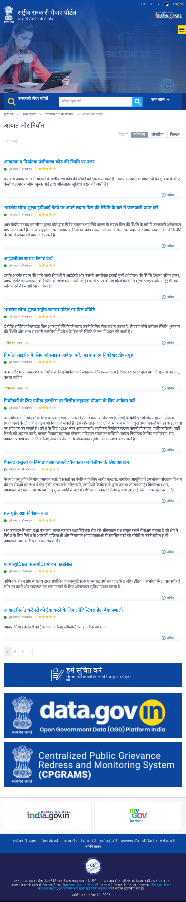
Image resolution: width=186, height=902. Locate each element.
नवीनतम (139, 134)
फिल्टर (174, 134)
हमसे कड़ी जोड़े (108, 841)
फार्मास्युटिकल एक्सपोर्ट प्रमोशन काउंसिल (38, 564)
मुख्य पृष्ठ (8, 114)
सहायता (33, 841)
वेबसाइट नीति (88, 841)
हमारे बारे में (19, 841)
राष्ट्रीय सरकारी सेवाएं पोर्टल (47, 15)
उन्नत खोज (158, 99)
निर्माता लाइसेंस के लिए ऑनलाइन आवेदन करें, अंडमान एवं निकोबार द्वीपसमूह (68, 355)
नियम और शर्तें (49, 841)
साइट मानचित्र (69, 841)
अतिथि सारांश (93, 846)
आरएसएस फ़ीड (129, 841)
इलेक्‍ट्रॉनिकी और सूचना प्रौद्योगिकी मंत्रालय (83, 888)
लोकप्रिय (157, 134)
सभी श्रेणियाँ (29, 114)
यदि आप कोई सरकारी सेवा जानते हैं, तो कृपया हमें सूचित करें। (100, 674)
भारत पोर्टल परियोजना (81, 884)
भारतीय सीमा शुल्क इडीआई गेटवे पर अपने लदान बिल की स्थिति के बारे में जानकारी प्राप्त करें (81, 207)
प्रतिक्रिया (147, 841)
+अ (143, 4)
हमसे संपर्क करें (165, 841)
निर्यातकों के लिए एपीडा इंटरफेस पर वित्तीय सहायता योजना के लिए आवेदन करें (69, 400)
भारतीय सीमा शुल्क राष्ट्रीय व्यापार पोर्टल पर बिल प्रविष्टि (49, 309)
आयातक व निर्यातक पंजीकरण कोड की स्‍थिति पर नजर (49, 161)
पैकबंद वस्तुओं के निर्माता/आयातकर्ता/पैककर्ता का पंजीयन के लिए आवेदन (66, 462)
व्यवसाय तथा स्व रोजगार (59, 114)
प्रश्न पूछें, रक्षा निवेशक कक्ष (26, 513)
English (178, 4)
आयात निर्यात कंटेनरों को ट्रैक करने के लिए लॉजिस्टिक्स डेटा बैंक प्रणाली (63, 610)
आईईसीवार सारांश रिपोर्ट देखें (28, 258)
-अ (158, 4)
